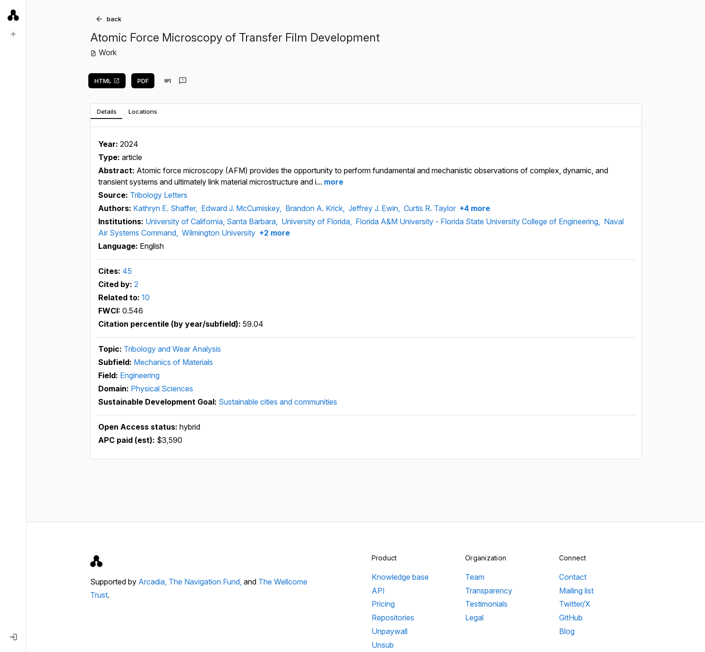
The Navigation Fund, (206, 581)
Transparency (488, 590)
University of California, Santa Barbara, (212, 221)
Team (474, 577)
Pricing (383, 604)
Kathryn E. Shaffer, (166, 208)
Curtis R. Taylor (430, 208)
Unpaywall (390, 631)
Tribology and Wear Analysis (172, 349)
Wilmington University (218, 232)
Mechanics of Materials (173, 362)
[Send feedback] (182, 80)
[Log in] (13, 636)
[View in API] (167, 80)
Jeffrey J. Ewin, (375, 208)
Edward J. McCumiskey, (242, 208)
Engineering (140, 375)
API (378, 590)
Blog (567, 631)
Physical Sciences (162, 388)
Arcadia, (153, 581)
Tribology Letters (158, 195)
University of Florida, (317, 221)
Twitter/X (574, 604)
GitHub (571, 617)
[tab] (106, 111)
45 (127, 271)
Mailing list (576, 590)
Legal (474, 617)
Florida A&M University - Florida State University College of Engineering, (479, 221)
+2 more (273, 232)
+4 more (474, 208)
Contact (572, 577)
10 (146, 297)
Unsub (383, 645)
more (332, 181)
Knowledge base (400, 577)
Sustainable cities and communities (278, 401)
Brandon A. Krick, (316, 208)
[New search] (13, 34)
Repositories (393, 617)
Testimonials (486, 604)
